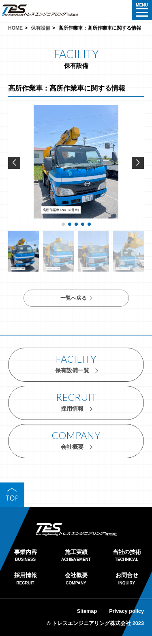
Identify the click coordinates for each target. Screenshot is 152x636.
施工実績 (76, 556)
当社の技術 (127, 556)
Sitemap (87, 611)
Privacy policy (126, 611)
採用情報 (25, 579)
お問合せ (127, 579)
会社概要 (76, 579)
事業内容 (25, 556)
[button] (138, 163)
